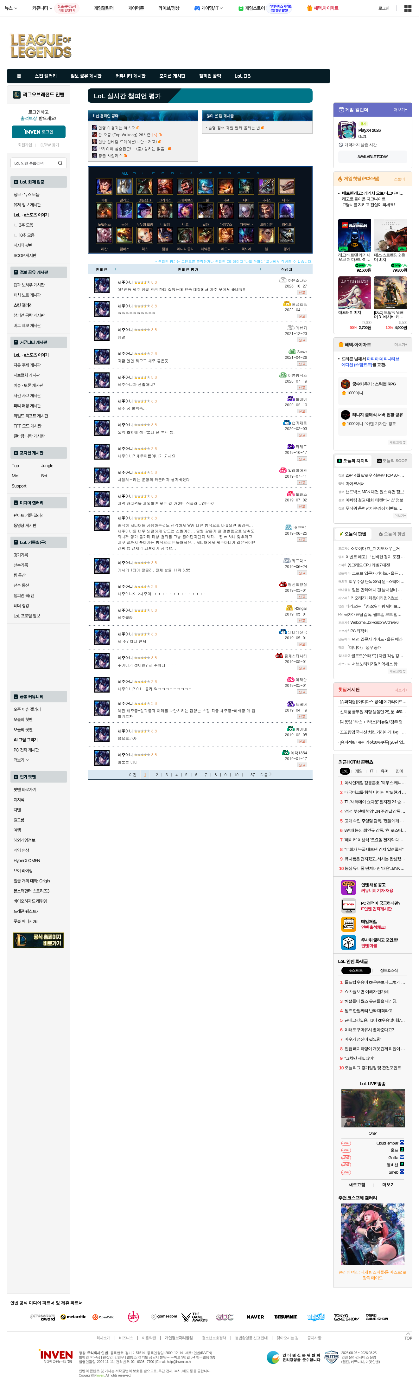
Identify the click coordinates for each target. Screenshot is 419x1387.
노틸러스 (104, 224)
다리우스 (225, 224)
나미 (246, 200)
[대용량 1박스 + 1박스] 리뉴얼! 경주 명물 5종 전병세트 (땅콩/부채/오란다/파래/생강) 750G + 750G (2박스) (373, 721)
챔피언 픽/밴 (24, 595)
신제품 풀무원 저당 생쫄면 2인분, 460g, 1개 (373, 711)
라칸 (104, 249)
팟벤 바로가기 (25, 789)
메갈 (121, 336)
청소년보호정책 (214, 1338)
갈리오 (124, 200)
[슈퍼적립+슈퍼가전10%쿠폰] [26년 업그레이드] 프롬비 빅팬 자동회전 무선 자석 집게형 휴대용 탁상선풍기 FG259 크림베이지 (373, 742)
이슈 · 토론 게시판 (28, 385)
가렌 (104, 200)
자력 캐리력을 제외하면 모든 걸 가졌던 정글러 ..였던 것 (166, 503)
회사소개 (103, 1338)
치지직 (19, 799)
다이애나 (246, 224)
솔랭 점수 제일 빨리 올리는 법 (234, 127)
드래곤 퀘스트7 (26, 911)
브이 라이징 (23, 870)
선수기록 (21, 565)
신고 (302, 292)
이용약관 (149, 1338)
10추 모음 (24, 235)
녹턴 (124, 224)
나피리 (286, 200)
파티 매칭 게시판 (27, 405)
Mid (15, 475)
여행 (17, 830)
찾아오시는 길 (287, 1338)
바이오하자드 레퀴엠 (30, 901)
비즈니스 (126, 1338)
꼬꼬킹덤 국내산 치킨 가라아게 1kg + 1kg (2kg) (373, 732)
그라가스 (165, 200)
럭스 (145, 249)
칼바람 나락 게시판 (29, 436)
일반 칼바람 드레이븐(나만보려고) (127, 141)
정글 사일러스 (110, 155)
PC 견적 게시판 (26, 749)
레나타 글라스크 (188, 249)
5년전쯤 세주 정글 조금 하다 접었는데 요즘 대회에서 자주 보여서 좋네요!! (181, 289)
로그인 (383, 8)
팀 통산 (20, 575)
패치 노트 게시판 (27, 295)
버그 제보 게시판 (27, 325)
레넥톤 (205, 249)
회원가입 (25, 145)
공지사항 (314, 1338)
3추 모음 (23, 225)
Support (19, 485)
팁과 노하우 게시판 (29, 284)
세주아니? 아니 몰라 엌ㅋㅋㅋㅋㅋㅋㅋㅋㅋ (155, 688)
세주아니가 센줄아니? (137, 384)
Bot (44, 475)
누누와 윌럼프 (146, 224)
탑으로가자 (127, 738)
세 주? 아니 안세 (132, 641)
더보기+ (400, 110)
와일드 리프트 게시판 (31, 415)
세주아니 (125, 282)
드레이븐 (266, 224)
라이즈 (286, 224)
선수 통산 (21, 585)
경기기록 (21, 555)
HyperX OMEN (27, 860)
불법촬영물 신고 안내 (251, 1338)
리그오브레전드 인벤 (43, 95)
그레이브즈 (185, 200)
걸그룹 (19, 820)
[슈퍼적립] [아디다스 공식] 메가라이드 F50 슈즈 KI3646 (373, 701)
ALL (125, 172)
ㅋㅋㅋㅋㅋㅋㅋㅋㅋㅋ (137, 313)
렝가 (286, 249)
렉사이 (246, 249)
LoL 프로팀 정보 (27, 615)
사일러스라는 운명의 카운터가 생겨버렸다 (154, 479)
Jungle (47, 465)
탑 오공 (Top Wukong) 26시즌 (124, 134)
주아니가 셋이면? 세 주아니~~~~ (148, 665)
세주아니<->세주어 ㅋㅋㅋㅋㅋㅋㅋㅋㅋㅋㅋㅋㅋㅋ (162, 593)
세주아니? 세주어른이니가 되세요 (147, 455)
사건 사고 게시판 (27, 395)
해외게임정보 (24, 840)
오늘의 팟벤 (23, 729)
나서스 (266, 200)
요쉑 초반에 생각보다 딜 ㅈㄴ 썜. (146, 432)
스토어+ (400, 179)
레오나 (226, 249)
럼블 (165, 249)
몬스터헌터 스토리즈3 (32, 890)
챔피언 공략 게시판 (29, 315)
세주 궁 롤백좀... (132, 408)
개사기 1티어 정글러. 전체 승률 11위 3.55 (154, 569)
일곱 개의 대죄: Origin (32, 880)
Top (15, 465)
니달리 (165, 224)
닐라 (205, 224)
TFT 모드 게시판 (27, 426)
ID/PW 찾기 (49, 145)
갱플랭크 (144, 200)
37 (253, 774)
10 (236, 774)
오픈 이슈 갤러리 (27, 709)
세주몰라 (125, 617)
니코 (185, 224)
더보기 (388, 1184)
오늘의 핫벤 (23, 719)
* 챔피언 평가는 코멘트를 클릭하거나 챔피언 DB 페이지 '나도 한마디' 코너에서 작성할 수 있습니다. (233, 261)
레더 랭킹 (21, 605)
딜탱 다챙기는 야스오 (116, 127)
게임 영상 (21, 850)
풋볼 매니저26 (26, 921)
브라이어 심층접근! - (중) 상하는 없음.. (132, 148)
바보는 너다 (128, 761)
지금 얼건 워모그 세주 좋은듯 (143, 360)
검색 (60, 163)
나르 (226, 200)
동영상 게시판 (25, 525)
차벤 (17, 809)
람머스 (124, 249)
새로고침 (396, 442)
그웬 (205, 200)
